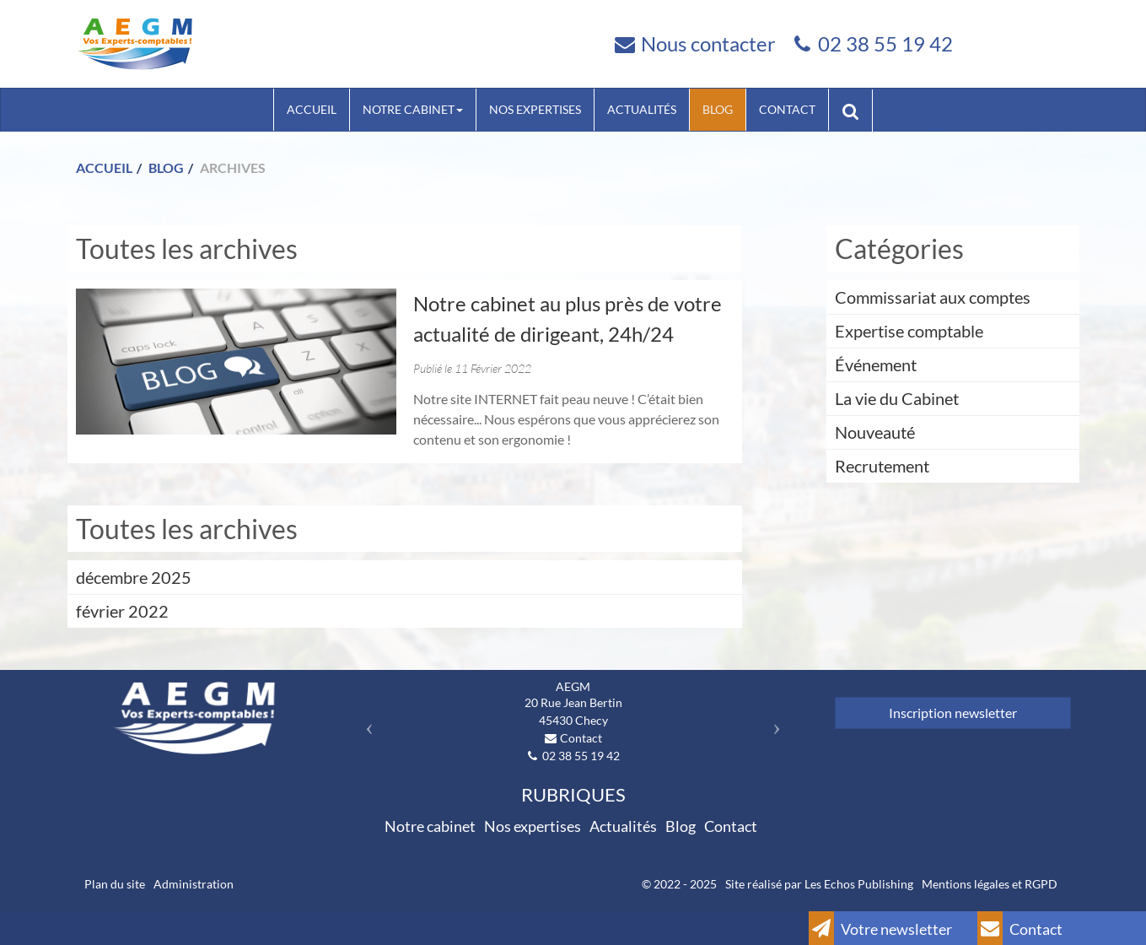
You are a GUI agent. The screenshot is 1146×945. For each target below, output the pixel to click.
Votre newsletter (880, 928)
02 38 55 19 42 (885, 43)
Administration (193, 884)
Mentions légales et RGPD (989, 884)
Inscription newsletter (953, 713)
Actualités (641, 109)
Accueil (311, 109)
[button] (365, 722)
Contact (787, 109)
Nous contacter (708, 43)
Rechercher (857, 110)
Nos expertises (535, 109)
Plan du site (114, 884)
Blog (717, 109)
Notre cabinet (413, 109)
